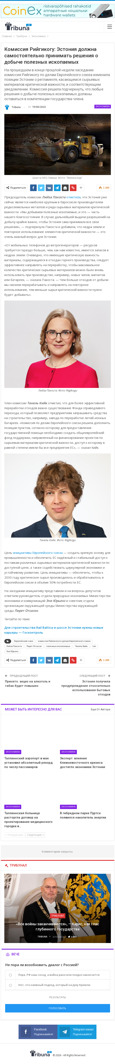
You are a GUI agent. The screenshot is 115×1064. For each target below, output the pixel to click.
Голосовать (57, 1008)
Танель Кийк (81, 646)
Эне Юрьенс (12, 651)
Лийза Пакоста (14, 646)
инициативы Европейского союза (38, 553)
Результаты (57, 997)
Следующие (35, 834)
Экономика (103, 106)
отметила (73, 197)
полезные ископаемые (58, 646)
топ (94, 646)
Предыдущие (14, 834)
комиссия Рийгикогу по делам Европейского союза (64, 641)
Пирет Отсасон (34, 646)
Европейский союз (23, 641)
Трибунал (57, 915)
